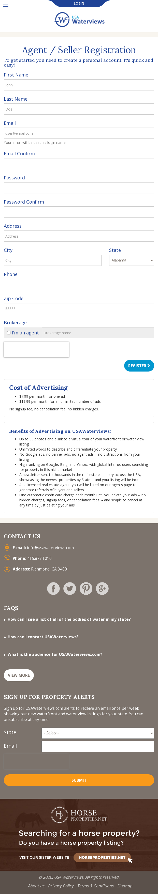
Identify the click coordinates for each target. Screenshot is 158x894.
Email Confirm (19, 153)
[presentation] (36, 349)
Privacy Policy (61, 886)
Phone (11, 274)
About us (36, 886)
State (115, 250)
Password (14, 178)
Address (13, 226)
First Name (16, 75)
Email (10, 123)
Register (139, 365)
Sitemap (125, 886)
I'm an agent (23, 332)
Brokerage (15, 322)
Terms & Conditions (95, 886)
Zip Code (13, 298)
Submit (79, 780)
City (8, 250)
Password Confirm (24, 202)
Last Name (15, 99)
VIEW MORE (19, 675)
